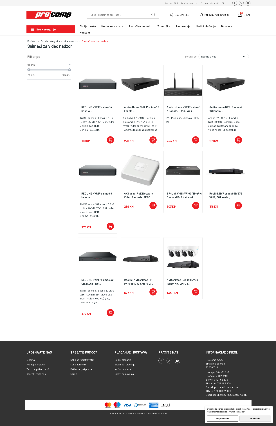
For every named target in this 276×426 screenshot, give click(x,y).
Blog (224, 3)
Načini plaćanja (123, 359)
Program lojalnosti (210, 3)
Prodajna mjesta (35, 364)
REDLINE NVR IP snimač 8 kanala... (96, 195)
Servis (73, 373)
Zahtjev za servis (189, 3)
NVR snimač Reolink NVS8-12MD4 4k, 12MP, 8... (183, 281)
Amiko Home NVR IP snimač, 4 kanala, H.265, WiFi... (184, 108)
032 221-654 (182, 14)
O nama (30, 359)
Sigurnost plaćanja (125, 364)
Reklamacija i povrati (81, 369)
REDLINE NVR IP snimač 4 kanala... (96, 108)
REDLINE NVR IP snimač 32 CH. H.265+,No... (97, 281)
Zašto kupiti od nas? (37, 369)
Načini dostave (123, 369)
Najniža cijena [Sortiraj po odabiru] (223, 56)
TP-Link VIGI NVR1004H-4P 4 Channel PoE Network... (184, 195)
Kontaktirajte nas (36, 373)
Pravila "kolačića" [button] (236, 412)
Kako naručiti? (171, 3)
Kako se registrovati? (82, 359)
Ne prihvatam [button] (222, 419)
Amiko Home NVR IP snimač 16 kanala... (226, 108)
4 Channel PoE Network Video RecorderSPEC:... (138, 195)
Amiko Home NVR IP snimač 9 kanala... (141, 108)
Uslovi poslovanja (124, 373)
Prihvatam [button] (255, 419)
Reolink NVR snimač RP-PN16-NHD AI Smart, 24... (139, 281)
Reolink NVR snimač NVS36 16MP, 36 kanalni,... (225, 195)
